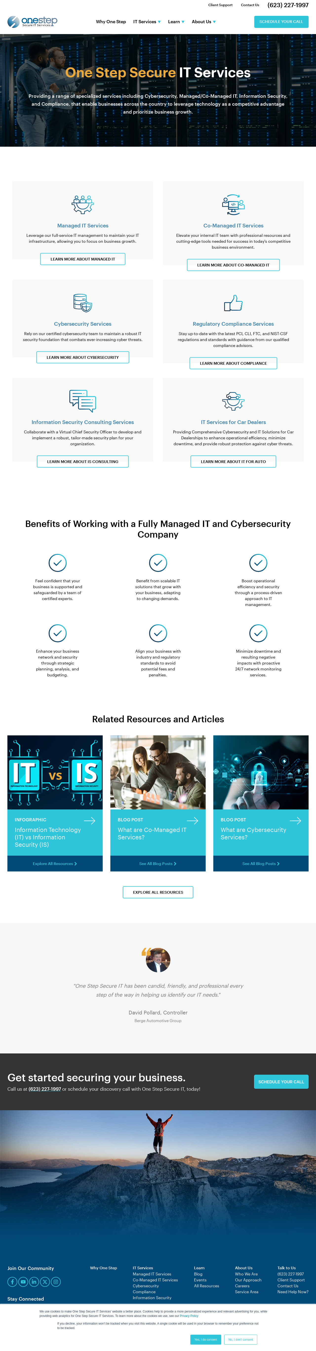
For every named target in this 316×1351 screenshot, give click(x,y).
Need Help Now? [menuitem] (293, 1291)
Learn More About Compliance (233, 363)
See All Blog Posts (158, 863)
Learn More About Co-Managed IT (233, 265)
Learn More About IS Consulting (82, 461)
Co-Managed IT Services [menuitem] (155, 1279)
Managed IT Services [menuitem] (152, 1273)
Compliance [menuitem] (144, 1291)
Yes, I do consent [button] (206, 1339)
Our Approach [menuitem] (248, 1279)
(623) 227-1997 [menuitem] (288, 4)
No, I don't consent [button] (240, 1339)
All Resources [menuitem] (206, 1285)
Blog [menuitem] (198, 1273)
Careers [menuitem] (242, 1285)
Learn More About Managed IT (83, 259)
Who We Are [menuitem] (246, 1273)
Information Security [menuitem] (152, 1297)
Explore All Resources (55, 863)
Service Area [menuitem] (246, 1291)
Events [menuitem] (200, 1279)
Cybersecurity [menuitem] (146, 1285)
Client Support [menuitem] (220, 5)
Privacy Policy (189, 1316)
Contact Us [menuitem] (250, 5)
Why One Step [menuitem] (103, 1268)
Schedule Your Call (281, 22)
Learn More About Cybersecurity (83, 357)
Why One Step (111, 22)
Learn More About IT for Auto (233, 461)
